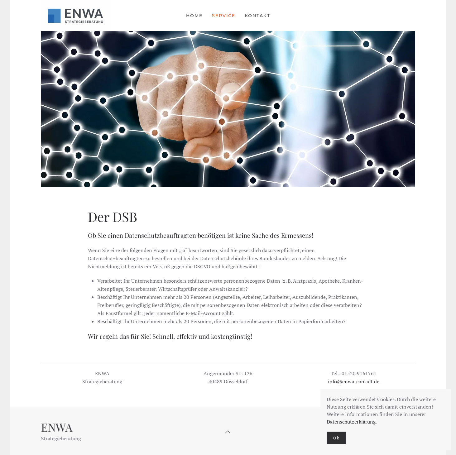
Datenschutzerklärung (351, 421)
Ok (336, 438)
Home (194, 15)
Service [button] (223, 15)
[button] (227, 432)
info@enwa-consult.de (353, 381)
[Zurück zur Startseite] (76, 15)
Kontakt (257, 15)
